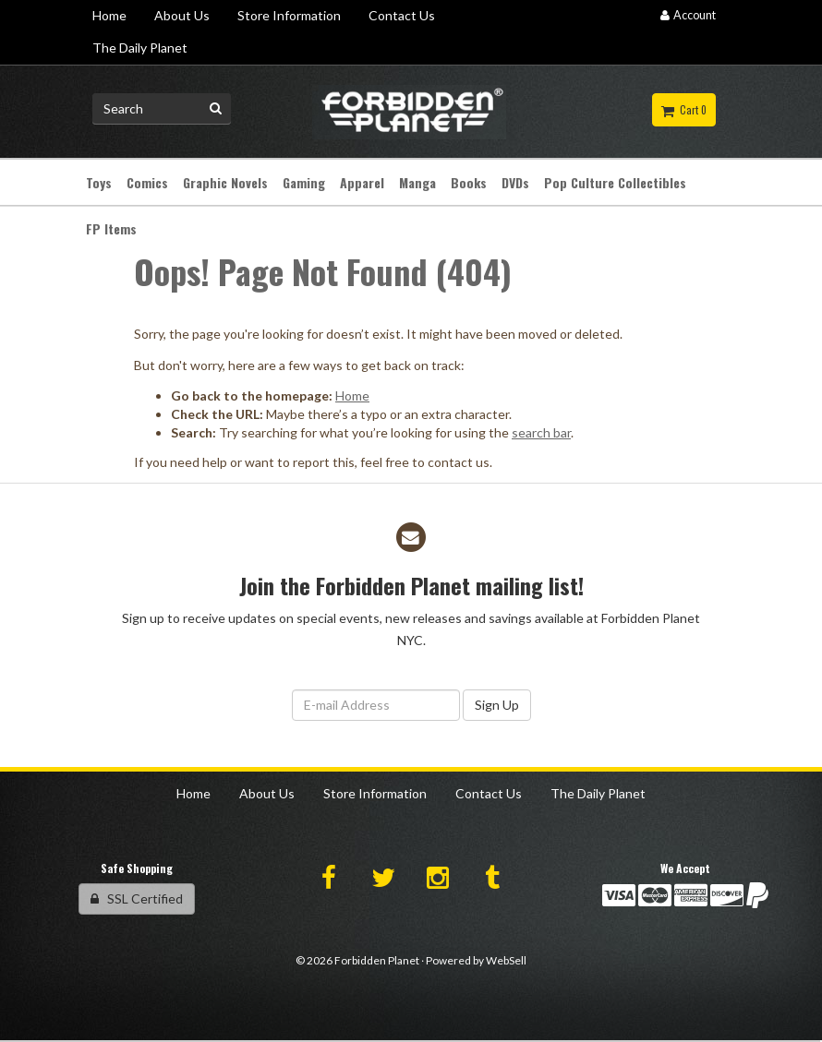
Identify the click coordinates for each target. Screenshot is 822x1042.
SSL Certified (137, 898)
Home (352, 395)
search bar (541, 432)
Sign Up (497, 705)
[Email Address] (376, 705)
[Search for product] (161, 109)
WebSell (506, 960)
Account (688, 15)
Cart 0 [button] (684, 109)
